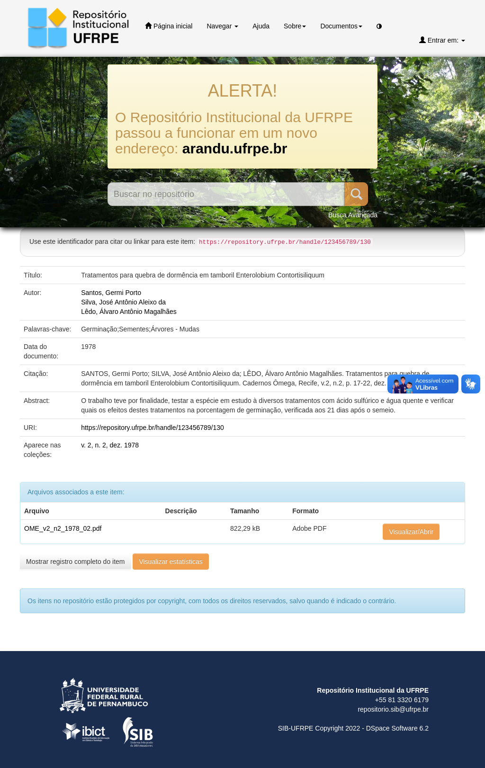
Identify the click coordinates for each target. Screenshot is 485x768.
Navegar (222, 26)
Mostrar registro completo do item (75, 561)
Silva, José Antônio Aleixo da (123, 302)
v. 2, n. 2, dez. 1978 (110, 445)
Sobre (295, 26)
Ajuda (260, 26)
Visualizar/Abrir (411, 532)
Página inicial (168, 26)
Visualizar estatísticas (170, 561)
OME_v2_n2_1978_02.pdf (62, 528)
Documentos (341, 26)
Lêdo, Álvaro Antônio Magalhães (129, 311)
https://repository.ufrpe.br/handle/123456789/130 (152, 427)
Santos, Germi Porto (111, 292)
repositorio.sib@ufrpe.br (393, 709)
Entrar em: (442, 40)
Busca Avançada (352, 215)
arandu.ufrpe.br (234, 148)
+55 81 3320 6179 (402, 700)
